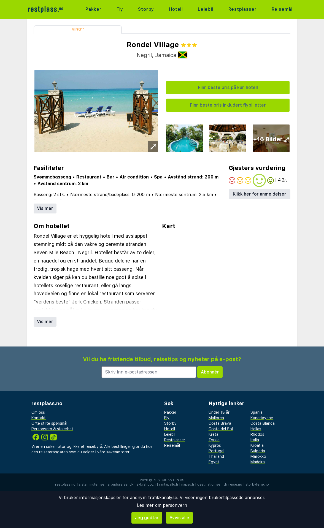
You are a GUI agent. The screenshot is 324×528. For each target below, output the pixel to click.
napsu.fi (187, 484)
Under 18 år (219, 412)
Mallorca (216, 418)
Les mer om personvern (162, 505)
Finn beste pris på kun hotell (228, 87)
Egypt (214, 462)
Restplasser (242, 9)
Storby (146, 9)
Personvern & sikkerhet (52, 429)
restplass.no (65, 484)
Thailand (216, 456)
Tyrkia (214, 440)
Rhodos (257, 434)
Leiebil (206, 9)
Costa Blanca (262, 423)
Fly (120, 9)
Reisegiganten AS (168, 480)
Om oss (38, 412)
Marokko (258, 456)
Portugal (216, 451)
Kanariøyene (261, 418)
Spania (256, 412)
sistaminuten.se (91, 484)
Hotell (176, 9)
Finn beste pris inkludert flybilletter (228, 105)
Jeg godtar (147, 517)
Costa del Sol (221, 429)
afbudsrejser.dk (120, 484)
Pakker (93, 9)
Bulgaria (257, 451)
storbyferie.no (257, 484)
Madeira (257, 462)
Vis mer (45, 208)
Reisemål (282, 9)
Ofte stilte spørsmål (49, 423)
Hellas (255, 429)
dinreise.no (233, 484)
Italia (254, 440)
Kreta (213, 434)
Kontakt (38, 418)
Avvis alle (179, 517)
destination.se (208, 484)
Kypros (215, 445)
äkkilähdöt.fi (146, 484)
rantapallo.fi (168, 484)
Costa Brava (220, 423)
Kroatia (257, 445)
